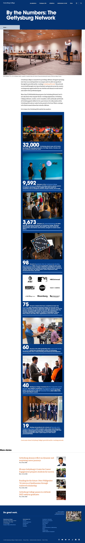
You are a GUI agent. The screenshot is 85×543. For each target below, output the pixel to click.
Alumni (24, 520)
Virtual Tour (45, 530)
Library (44, 526)
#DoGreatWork (61, 511)
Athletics (51, 3)
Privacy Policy (26, 539)
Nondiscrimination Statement (35, 539)
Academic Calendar (47, 519)
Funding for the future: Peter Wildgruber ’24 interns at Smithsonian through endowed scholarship (36, 483)
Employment (45, 522)
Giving (44, 524)
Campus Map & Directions (9, 524)
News (4, 27)
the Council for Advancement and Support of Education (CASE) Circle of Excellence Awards (42, 389)
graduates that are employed (44, 264)
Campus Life (42, 3)
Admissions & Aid (62, 3)
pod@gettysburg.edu (59, 514)
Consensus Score (45, 391)
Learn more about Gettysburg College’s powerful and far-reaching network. (42, 440)
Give (71, 3)
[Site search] (81, 3)
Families (25, 526)
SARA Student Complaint (48, 531)
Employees (25, 523)
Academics (33, 3)
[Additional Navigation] (76, 3)
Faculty (24, 524)
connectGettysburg (49, 223)
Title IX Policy (45, 539)
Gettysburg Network (49, 84)
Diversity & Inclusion (47, 520)
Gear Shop (45, 523)
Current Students (27, 522)
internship (25, 307)
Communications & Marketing (49, 527)
